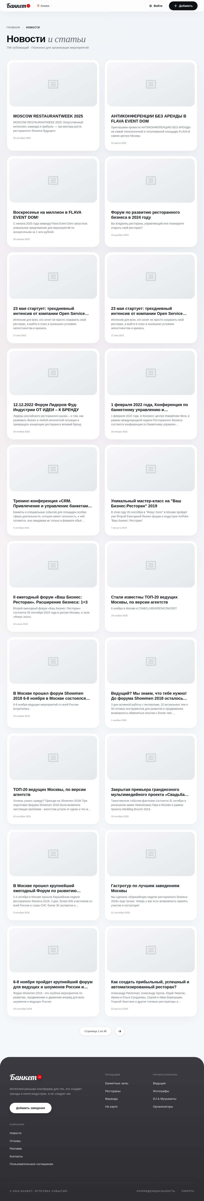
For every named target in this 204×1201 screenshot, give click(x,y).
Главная (16, 27)
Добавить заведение (30, 1108)
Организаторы (163, 1106)
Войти (155, 5)
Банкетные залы (116, 1083)
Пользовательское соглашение (31, 1164)
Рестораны (113, 1091)
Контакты (16, 1156)
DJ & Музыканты (164, 1098)
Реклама (16, 1148)
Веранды (111, 1098)
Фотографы (161, 1091)
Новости (15, 1133)
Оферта (188, 1191)
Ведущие (159, 1083)
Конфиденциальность (156, 1191)
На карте (111, 1106)
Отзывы (15, 1141)
